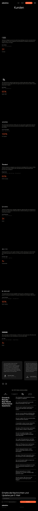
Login (18, 2)
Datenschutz (4, 507)
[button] (35, 2)
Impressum (22, 507)
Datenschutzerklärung (12, 501)
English (22, 2)
